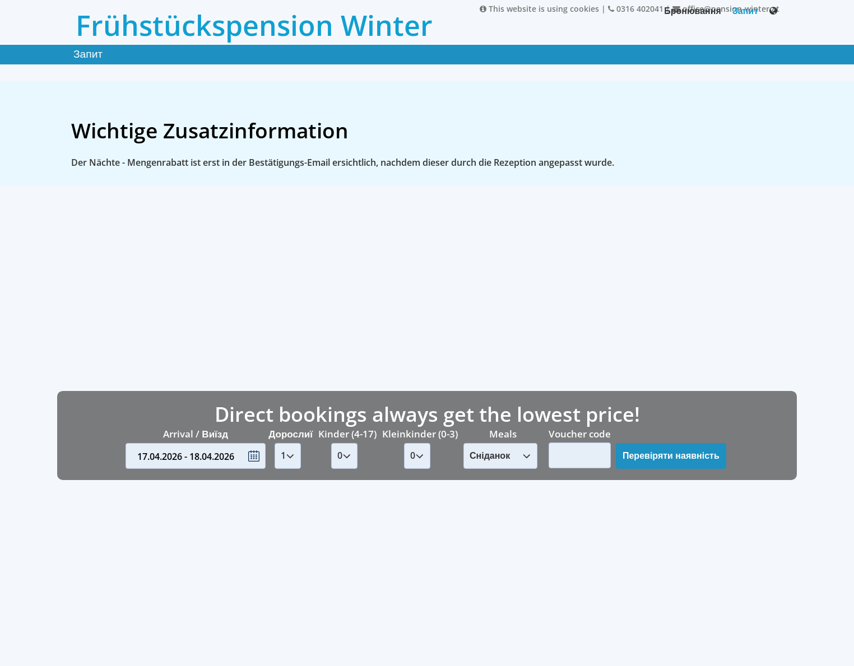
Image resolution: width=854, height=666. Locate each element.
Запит (745, 10)
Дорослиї (290, 433)
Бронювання (692, 10)
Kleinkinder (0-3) (420, 433)
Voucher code (580, 433)
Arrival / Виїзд (195, 433)
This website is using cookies (539, 8)
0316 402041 (635, 8)
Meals (503, 433)
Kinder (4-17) (347, 433)
